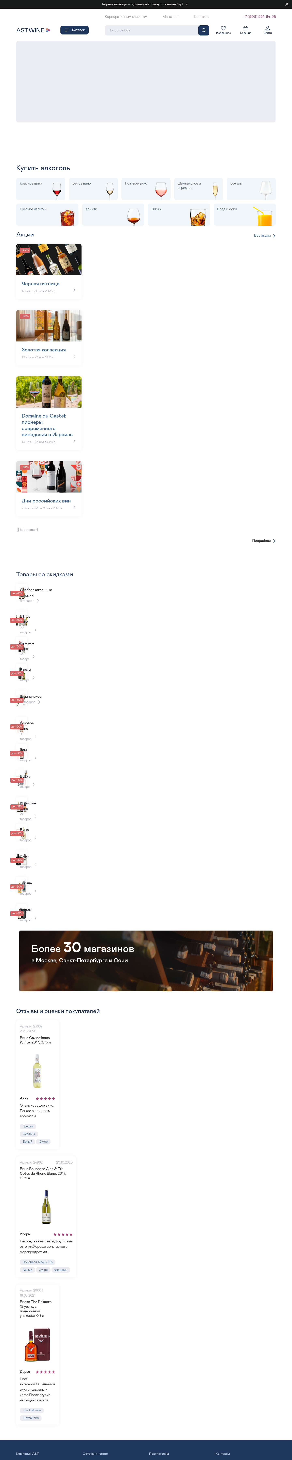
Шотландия (31, 1430)
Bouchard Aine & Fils (38, 1277)
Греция (28, 1139)
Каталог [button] (74, 30)
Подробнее (264, 553)
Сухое (43, 1155)
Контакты (201, 17)
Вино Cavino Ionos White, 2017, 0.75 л (35, 1052)
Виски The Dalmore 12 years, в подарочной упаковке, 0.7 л (38, 1322)
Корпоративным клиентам (126, 17)
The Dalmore (32, 1422)
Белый (27, 1155)
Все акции (265, 236)
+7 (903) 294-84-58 (259, 17)
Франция (61, 1284)
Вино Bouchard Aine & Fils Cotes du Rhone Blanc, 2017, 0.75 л (43, 1187)
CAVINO (29, 1147)
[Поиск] (203, 31)
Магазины (170, 17)
